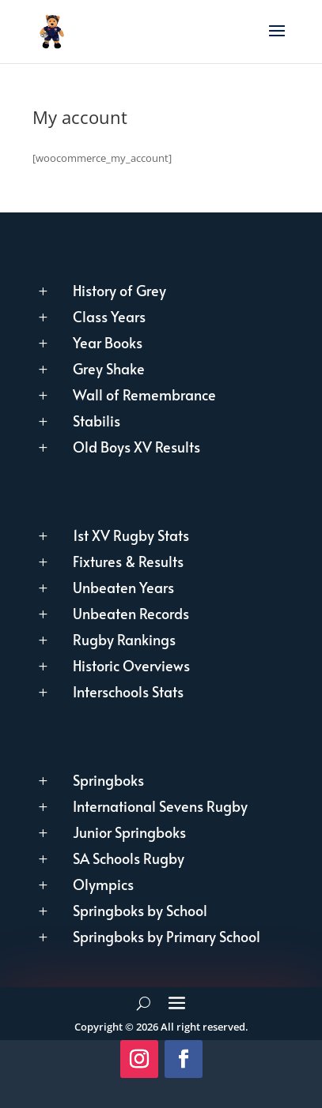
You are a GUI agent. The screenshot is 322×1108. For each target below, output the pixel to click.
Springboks (108, 780)
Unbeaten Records (131, 613)
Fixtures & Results (128, 561)
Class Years (109, 316)
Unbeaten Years (123, 587)
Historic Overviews (131, 665)
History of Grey (119, 290)
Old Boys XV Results (136, 446)
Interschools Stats (128, 691)
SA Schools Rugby (128, 858)
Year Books (107, 342)
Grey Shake (109, 368)
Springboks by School (140, 910)
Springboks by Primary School (166, 936)
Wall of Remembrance (144, 394)
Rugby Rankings (124, 639)
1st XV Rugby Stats (131, 535)
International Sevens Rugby (160, 806)
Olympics (103, 884)
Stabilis (96, 420)
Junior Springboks (129, 832)
